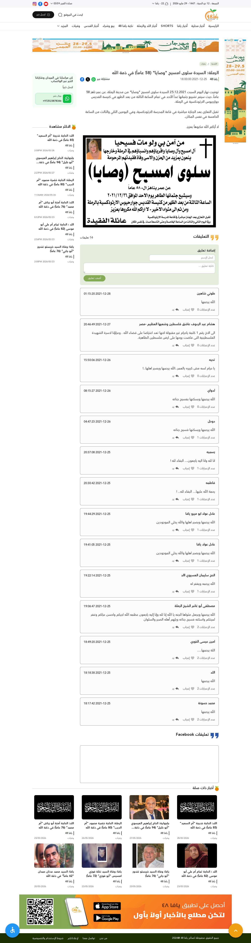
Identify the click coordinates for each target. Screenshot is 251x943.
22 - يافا (161, 4)
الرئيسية (213, 26)
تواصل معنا (89, 938)
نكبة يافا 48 (125, 26)
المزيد (64, 26)
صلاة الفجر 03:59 (62, 4)
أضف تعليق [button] (94, 278)
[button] (240, 41)
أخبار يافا (182, 26)
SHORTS (167, 26)
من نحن (103, 938)
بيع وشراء (108, 26)
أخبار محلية (198, 26)
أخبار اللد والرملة (147, 26)
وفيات (76, 26)
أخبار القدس (91, 26)
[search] (70, 14)
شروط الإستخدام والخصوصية (47, 938)
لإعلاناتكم (73, 938)
